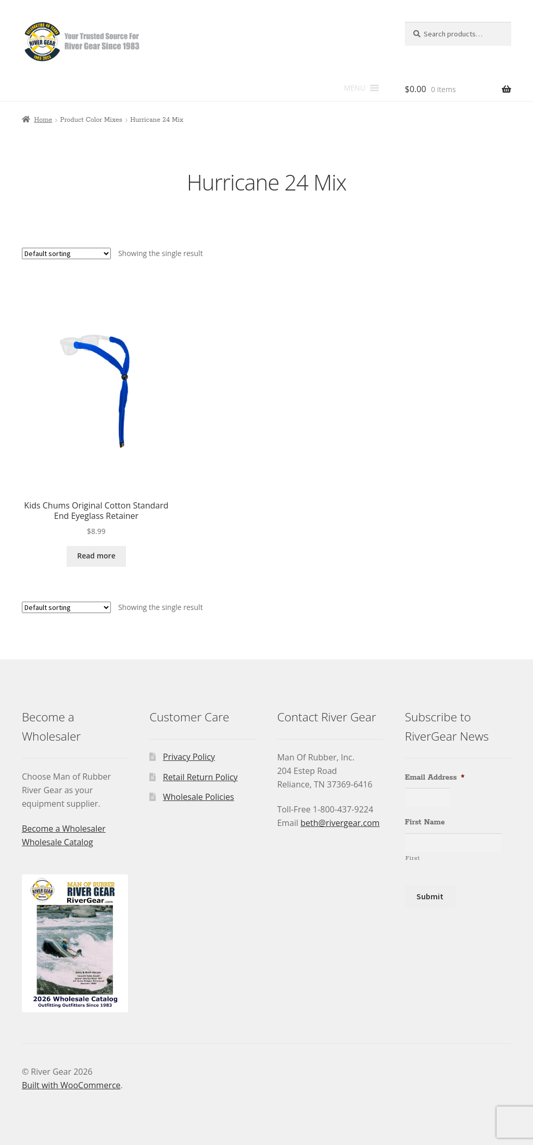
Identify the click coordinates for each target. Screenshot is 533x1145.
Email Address (435, 777)
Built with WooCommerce (71, 1085)
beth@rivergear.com (339, 823)
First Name (425, 822)
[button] (354, 88)
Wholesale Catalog (57, 842)
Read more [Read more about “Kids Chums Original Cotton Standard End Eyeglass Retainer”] (96, 556)
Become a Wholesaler (64, 828)
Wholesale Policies (198, 797)
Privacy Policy (189, 756)
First (412, 858)
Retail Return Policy (200, 777)
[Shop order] (66, 253)
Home (43, 120)
